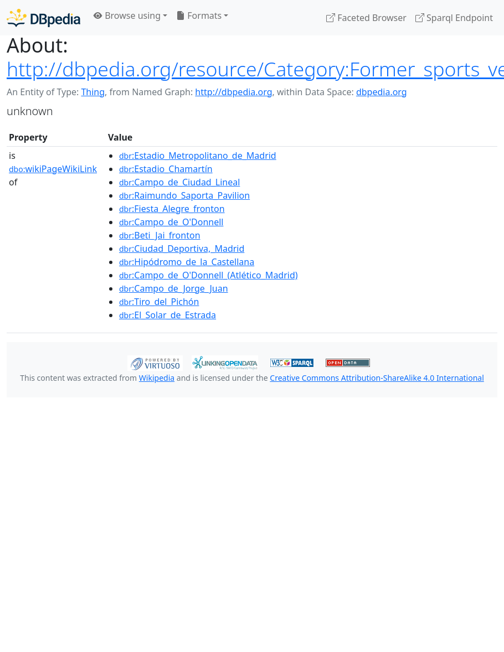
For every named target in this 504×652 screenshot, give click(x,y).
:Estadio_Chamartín (166, 169)
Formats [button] (199, 15)
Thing (93, 92)
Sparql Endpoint (454, 18)
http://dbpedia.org (233, 92)
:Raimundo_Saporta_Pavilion (184, 195)
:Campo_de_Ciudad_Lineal (179, 182)
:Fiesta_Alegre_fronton (172, 209)
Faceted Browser (366, 18)
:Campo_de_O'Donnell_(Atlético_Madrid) (208, 275)
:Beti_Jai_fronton (159, 235)
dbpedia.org (381, 92)
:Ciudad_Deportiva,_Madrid (181, 248)
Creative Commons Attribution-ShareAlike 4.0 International (377, 377)
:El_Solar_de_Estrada (167, 315)
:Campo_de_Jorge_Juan (173, 288)
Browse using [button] (127, 15)
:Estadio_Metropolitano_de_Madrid (197, 155)
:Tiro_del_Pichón (159, 302)
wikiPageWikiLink (53, 169)
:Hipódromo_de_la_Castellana (186, 262)
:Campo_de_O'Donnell (171, 222)
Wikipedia (156, 377)
